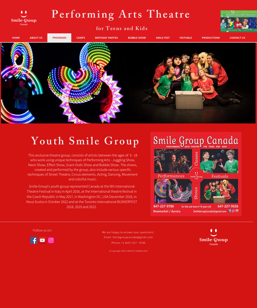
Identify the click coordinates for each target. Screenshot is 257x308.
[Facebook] (33, 240)
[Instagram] (51, 240)
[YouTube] (42, 240)
